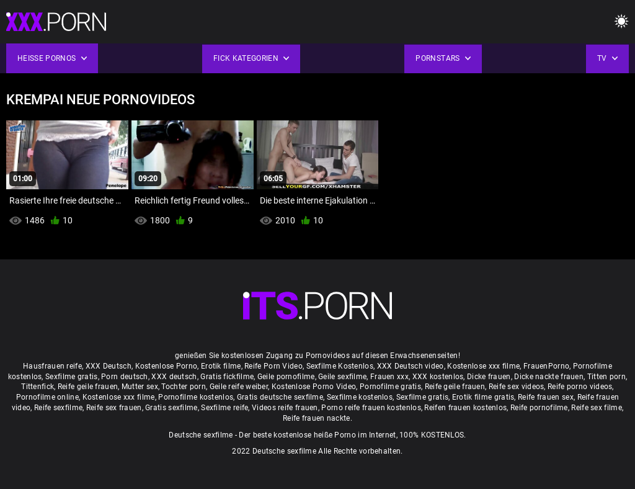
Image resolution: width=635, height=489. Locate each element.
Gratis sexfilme (171, 407)
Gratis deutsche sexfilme (280, 397)
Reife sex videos (516, 386)
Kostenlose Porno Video (314, 386)
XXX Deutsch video (410, 366)
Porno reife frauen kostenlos (370, 407)
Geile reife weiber (239, 386)
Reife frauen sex (546, 397)
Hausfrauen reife (52, 366)
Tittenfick (37, 386)
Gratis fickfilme (227, 376)
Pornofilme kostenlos (195, 397)
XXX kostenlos (438, 376)
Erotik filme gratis (483, 397)
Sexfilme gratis (71, 376)
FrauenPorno (546, 366)
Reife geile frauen (88, 386)
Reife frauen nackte (316, 418)
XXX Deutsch (108, 366)
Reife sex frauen (114, 407)
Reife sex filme (596, 407)
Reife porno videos (580, 386)
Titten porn (606, 376)
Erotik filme (221, 366)
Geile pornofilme (286, 376)
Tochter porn (183, 386)
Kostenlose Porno (166, 366)
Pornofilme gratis (390, 386)
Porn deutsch (124, 376)
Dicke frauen (489, 376)
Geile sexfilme (342, 376)
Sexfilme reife (224, 407)
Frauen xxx (389, 376)
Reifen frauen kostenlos (465, 407)
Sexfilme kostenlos (360, 397)
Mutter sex (140, 386)
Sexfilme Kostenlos (339, 366)
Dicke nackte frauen (549, 376)
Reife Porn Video (273, 366)
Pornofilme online (47, 397)
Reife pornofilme (539, 407)
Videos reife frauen (285, 407)
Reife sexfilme (58, 407)
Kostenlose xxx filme (483, 366)
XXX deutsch (174, 376)
